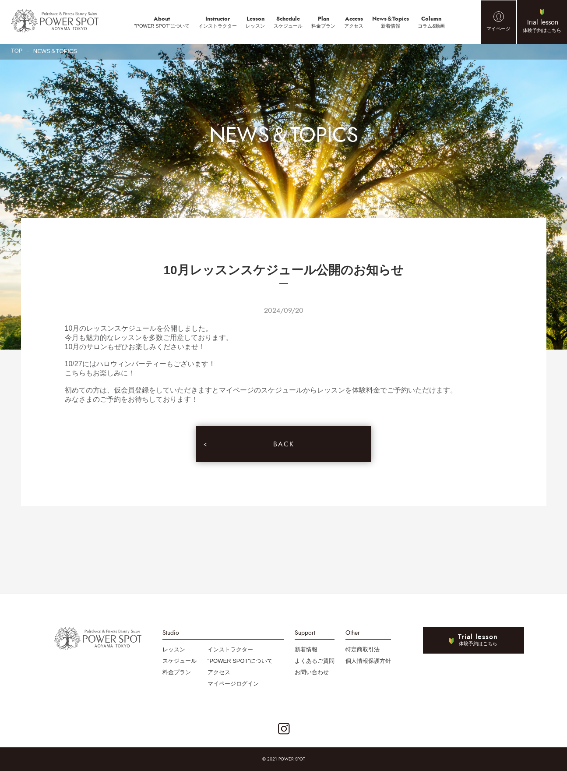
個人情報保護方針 (368, 661)
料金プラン (323, 21)
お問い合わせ (312, 672)
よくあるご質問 (315, 661)
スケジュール (288, 21)
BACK (283, 444)
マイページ (498, 28)
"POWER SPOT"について (162, 21)
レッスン (255, 21)
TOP (17, 50)
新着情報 (390, 21)
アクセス (353, 21)
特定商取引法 (362, 649)
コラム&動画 (431, 21)
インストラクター (217, 21)
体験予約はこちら (542, 25)
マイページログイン (233, 683)
